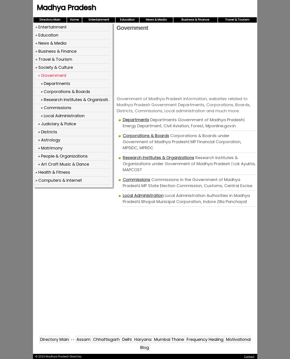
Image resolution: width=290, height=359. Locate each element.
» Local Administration (63, 116)
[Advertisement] (186, 63)
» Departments (55, 83)
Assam (83, 339)
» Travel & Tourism (53, 59)
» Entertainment (51, 27)
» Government (52, 75)
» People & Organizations (63, 156)
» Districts (47, 132)
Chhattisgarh (106, 339)
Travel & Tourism (237, 19)
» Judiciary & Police (57, 124)
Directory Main (49, 19)
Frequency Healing (205, 339)
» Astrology (49, 140)
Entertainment (99, 19)
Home (74, 19)
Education (127, 19)
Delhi (127, 339)
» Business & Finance (55, 51)
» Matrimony (50, 148)
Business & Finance (195, 19)
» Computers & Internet (58, 180)
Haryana (142, 339)
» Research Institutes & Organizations (78, 99)
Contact (249, 356)
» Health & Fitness (52, 172)
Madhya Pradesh (66, 7)
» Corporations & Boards (65, 91)
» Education (46, 35)
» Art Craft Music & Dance (63, 164)
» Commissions (56, 107)
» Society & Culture (54, 67)
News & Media (156, 19)
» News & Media (50, 43)
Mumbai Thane (169, 339)
